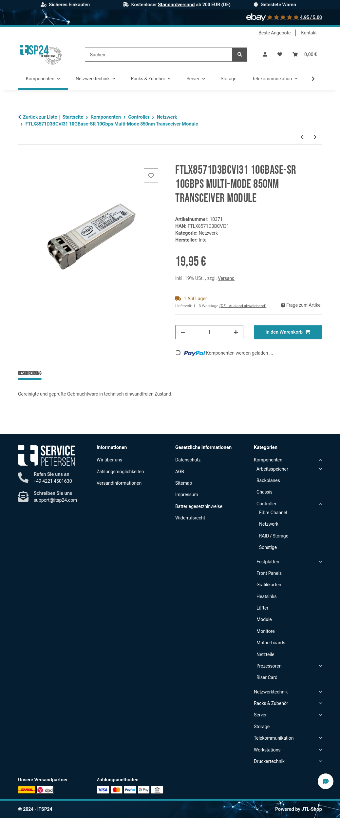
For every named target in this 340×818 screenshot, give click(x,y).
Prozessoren (268, 666)
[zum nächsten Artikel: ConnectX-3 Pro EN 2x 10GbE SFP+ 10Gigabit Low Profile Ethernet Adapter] (315, 137)
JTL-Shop (311, 809)
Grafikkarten (268, 584)
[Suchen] (159, 55)
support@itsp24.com (55, 500)
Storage (262, 726)
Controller (266, 503)
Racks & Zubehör (271, 703)
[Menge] (209, 332)
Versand (226, 278)
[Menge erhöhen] (236, 332)
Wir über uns (109, 459)
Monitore (265, 631)
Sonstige (268, 547)
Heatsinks (266, 596)
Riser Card (266, 677)
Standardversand (176, 4)
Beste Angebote (274, 32)
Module (264, 619)
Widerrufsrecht (190, 517)
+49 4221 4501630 (53, 481)
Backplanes (268, 480)
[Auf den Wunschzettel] (151, 175)
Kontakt (309, 32)
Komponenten (268, 459)
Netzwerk (208, 233)
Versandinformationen (119, 483)
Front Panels (269, 573)
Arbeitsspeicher (272, 469)
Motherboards (270, 642)
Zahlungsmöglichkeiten (120, 471)
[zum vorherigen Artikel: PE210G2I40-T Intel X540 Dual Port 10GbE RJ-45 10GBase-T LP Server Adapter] (302, 137)
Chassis (264, 492)
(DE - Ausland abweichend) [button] (242, 305)
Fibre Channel (273, 512)
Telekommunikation (274, 738)
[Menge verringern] (183, 332)
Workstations (267, 749)
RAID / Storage (273, 535)
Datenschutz (188, 459)
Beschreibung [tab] (29, 373)
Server (260, 714)
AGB (179, 471)
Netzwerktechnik (271, 691)
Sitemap (183, 483)
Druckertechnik (269, 761)
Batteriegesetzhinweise (198, 506)
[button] (265, 54)
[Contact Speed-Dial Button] (325, 781)
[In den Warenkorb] (23, 159)
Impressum (186, 494)
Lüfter (262, 608)
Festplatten (267, 561)
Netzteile (265, 654)
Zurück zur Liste (40, 117)
